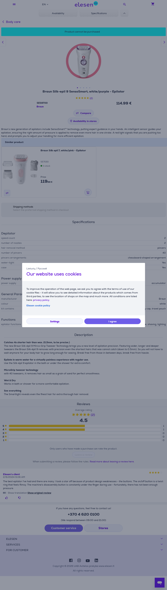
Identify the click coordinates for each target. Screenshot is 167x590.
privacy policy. (41, 299)
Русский (42, 268)
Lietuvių (30, 268)
